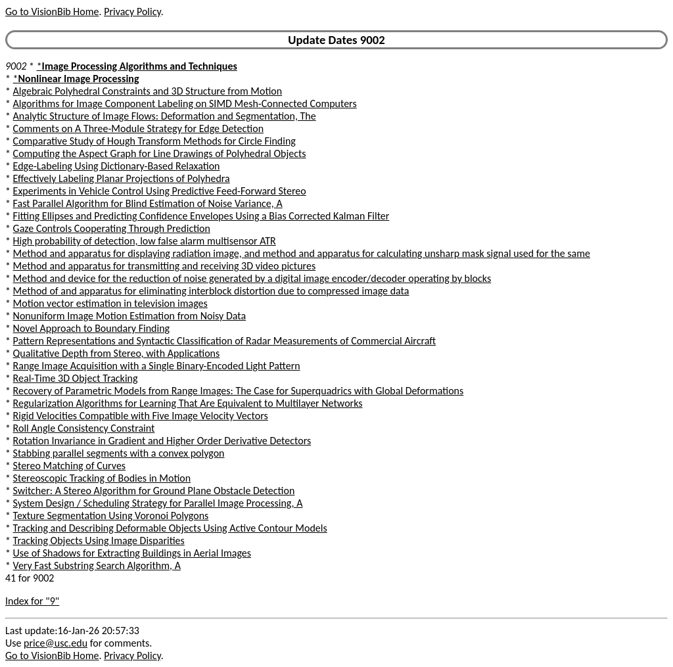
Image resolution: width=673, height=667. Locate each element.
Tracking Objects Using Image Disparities (99, 540)
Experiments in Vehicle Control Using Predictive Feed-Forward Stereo (159, 191)
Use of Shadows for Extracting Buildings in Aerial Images (132, 553)
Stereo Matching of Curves (69, 465)
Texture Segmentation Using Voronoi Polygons (111, 515)
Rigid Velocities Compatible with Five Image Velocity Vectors (140, 415)
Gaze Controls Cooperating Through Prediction (111, 228)
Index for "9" (32, 601)
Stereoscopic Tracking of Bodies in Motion (102, 478)
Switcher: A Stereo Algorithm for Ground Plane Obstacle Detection (154, 490)
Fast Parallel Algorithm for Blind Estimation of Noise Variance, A (148, 203)
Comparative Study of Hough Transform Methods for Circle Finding (154, 141)
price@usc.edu (55, 643)
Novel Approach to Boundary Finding (91, 328)
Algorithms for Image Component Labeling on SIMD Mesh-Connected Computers (185, 103)
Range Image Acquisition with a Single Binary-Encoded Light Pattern (156, 365)
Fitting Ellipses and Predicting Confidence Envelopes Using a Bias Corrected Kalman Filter (201, 216)
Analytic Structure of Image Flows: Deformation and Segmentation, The (164, 116)
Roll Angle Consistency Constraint (84, 428)
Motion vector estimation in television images (110, 303)
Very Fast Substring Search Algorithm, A (97, 565)
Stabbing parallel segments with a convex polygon (119, 453)
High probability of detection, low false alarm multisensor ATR (144, 241)
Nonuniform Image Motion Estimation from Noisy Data (129, 316)
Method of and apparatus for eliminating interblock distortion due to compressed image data (211, 291)
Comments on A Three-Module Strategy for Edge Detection (138, 128)
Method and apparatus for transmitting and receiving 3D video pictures (164, 266)
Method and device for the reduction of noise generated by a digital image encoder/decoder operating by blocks (252, 278)
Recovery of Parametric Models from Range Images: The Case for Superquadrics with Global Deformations (238, 390)
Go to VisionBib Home (52, 11)
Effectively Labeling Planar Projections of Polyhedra (121, 178)
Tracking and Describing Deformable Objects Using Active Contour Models (170, 528)
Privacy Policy (132, 11)
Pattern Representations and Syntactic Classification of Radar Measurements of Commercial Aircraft (224, 340)
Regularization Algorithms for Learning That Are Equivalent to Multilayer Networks (188, 403)
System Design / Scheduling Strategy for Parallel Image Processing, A (158, 503)
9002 (15, 66)
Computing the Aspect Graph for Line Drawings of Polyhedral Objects (159, 153)
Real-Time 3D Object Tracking (75, 378)
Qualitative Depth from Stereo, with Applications (116, 353)
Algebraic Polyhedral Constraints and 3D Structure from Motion (148, 91)
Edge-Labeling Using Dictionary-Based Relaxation (116, 166)
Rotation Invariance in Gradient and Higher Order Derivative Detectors (162, 440)
